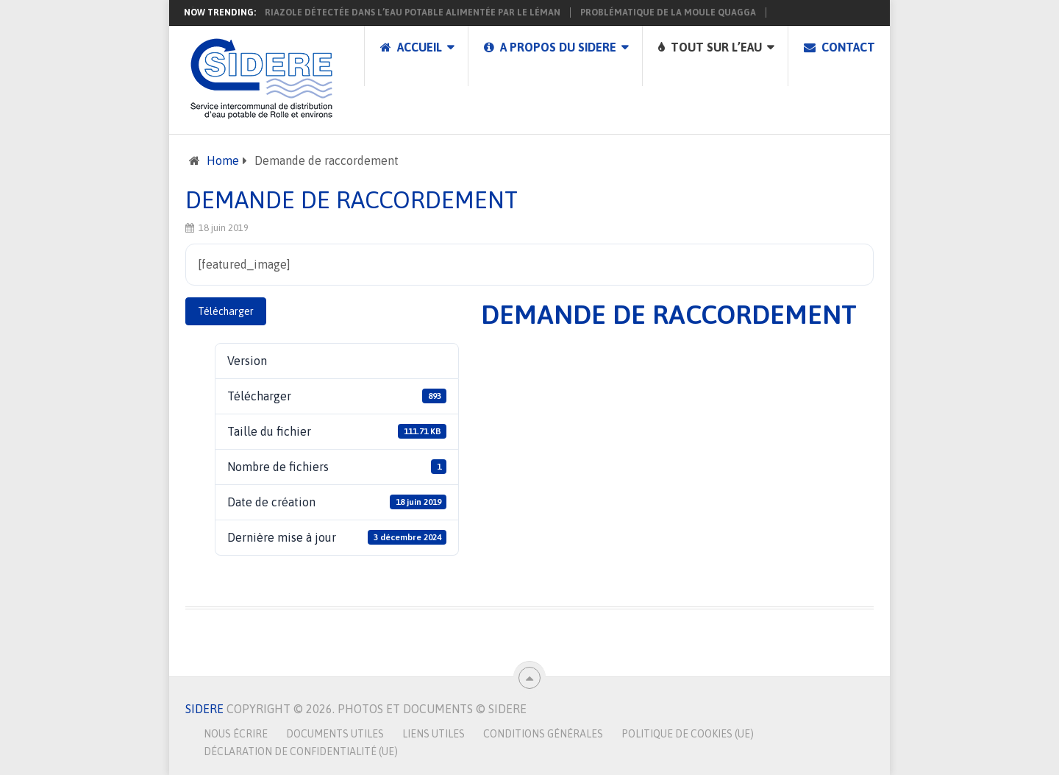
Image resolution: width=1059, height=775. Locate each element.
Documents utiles (335, 734)
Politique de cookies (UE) (687, 734)
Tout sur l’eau (710, 47)
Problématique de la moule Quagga (668, 12)
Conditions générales (543, 734)
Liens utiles (433, 734)
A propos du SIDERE (550, 47)
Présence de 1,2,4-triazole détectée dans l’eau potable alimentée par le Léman (369, 12)
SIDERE (204, 708)
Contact (839, 47)
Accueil (411, 47)
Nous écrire (236, 734)
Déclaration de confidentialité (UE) (301, 751)
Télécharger (226, 311)
